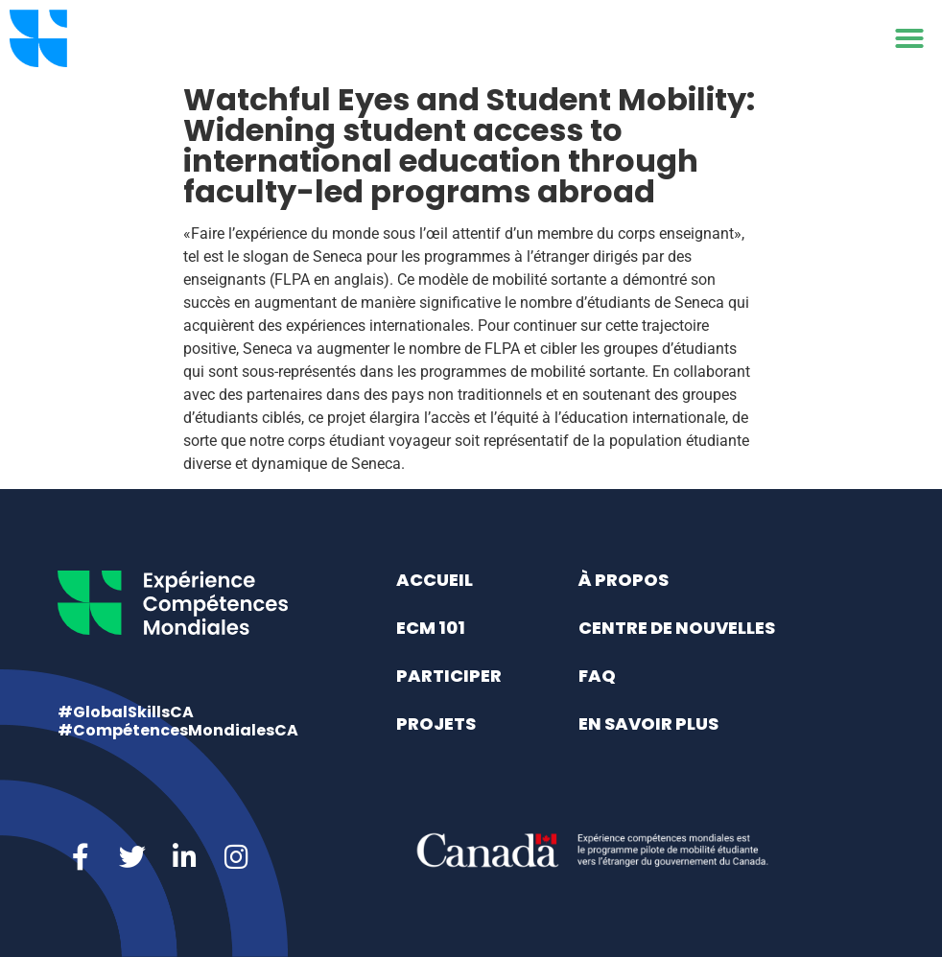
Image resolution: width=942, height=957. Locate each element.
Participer (449, 676)
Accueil (434, 580)
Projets (436, 723)
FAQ (597, 676)
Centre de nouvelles (676, 628)
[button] (909, 38)
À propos (623, 580)
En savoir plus (648, 723)
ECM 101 (430, 628)
